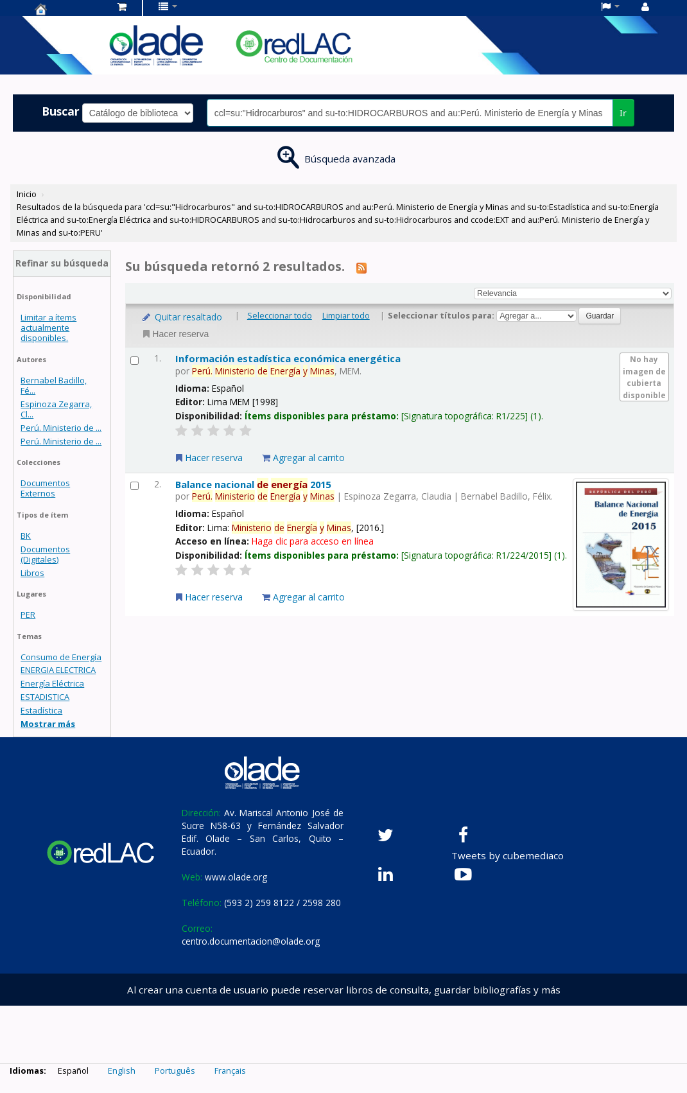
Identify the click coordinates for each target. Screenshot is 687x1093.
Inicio (27, 194)
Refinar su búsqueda (62, 263)
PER (28, 614)
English (121, 1070)
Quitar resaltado (181, 317)
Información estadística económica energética (288, 358)
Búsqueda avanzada (350, 158)
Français (230, 1070)
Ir (623, 113)
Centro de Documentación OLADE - (67, 9)
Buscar (61, 111)
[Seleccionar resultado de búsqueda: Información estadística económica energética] (134, 360)
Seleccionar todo (279, 315)
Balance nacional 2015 (253, 484)
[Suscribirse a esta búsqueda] (361, 267)
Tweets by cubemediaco (507, 855)
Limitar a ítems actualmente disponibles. (48, 327)
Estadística (41, 710)
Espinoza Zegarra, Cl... (56, 409)
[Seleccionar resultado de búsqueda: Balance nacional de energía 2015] (134, 486)
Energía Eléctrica (52, 683)
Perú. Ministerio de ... (61, 427)
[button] (122, 6)
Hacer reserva (175, 334)
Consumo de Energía (61, 657)
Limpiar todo (346, 315)
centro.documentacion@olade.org (251, 941)
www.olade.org (236, 877)
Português (175, 1070)
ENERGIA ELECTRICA (58, 670)
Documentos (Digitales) (45, 554)
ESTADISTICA (45, 697)
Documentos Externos (45, 488)
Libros (32, 573)
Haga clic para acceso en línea (313, 541)
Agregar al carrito (303, 457)
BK (26, 535)
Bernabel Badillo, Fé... (54, 385)
